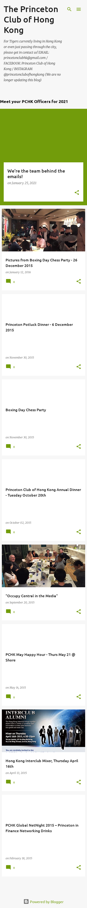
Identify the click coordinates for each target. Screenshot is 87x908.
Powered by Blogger (43, 901)
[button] (77, 193)
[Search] (69, 9)
